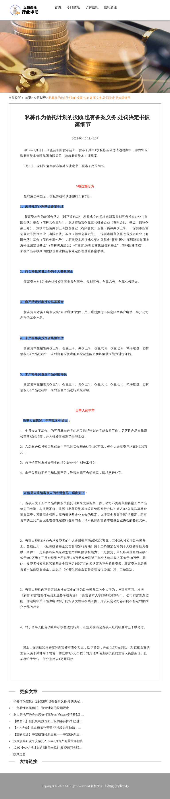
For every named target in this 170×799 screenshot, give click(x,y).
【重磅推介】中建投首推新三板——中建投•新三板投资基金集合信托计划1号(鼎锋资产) (73, 734)
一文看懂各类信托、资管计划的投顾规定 (41, 708)
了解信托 (92, 7)
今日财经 (73, 7)
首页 (58, 7)
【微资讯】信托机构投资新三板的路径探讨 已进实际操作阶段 (55, 721)
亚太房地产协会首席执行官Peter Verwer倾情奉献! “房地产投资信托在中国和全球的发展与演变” (77, 714)
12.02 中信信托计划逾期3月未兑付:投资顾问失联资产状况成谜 (55, 747)
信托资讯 (110, 7)
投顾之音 (19, 754)
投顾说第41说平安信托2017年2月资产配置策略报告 (48, 741)
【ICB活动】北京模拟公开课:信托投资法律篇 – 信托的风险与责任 (58, 727)
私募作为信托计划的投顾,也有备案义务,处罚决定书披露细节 (89, 98)
